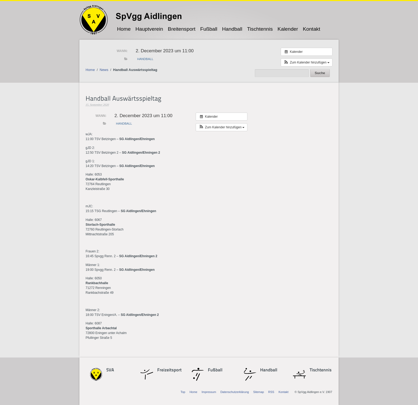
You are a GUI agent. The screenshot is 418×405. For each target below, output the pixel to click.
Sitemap (258, 392)
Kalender (288, 29)
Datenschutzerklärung (234, 392)
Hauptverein (149, 29)
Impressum (209, 392)
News (104, 70)
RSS (271, 392)
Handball (232, 29)
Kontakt (311, 29)
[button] (306, 62)
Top (182, 392)
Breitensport (181, 29)
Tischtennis (260, 29)
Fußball (208, 29)
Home (124, 29)
